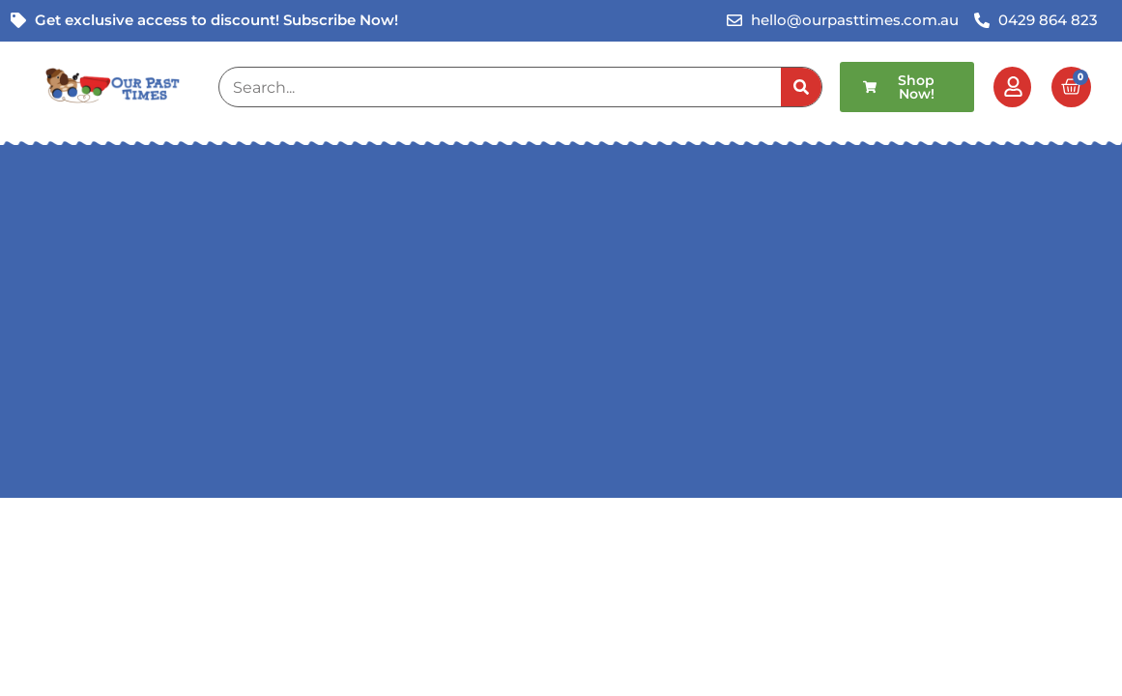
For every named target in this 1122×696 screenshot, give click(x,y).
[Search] (801, 87)
